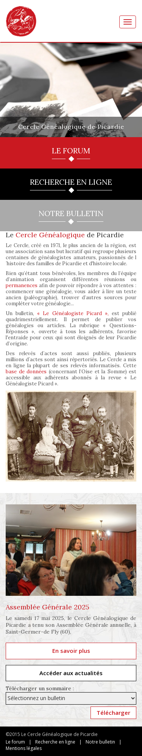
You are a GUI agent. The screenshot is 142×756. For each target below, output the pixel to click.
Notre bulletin (100, 742)
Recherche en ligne (55, 742)
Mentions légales (24, 748)
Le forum (15, 742)
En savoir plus (71, 650)
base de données (26, 371)
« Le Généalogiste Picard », (73, 313)
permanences (21, 285)
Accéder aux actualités (71, 673)
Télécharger (113, 712)
